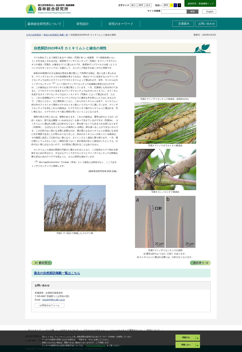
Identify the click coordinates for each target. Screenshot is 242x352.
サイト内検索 (153, 11)
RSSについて (153, 330)
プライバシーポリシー (94, 330)
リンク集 (50, 330)
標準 (141, 5)
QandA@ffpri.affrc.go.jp (53, 300)
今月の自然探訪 (33, 35)
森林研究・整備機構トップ (201, 3)
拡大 (148, 5)
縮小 (133, 5)
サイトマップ (34, 330)
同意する (186, 337)
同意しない (186, 345)
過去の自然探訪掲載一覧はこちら (57, 273)
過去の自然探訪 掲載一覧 (56, 35)
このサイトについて (68, 330)
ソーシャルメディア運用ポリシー (126, 330)
